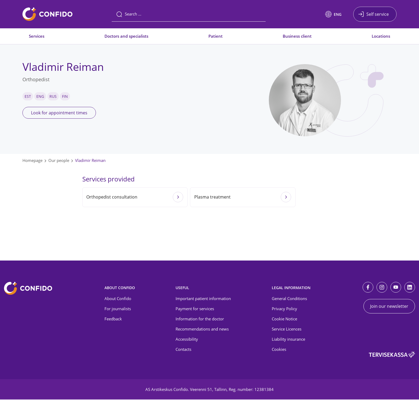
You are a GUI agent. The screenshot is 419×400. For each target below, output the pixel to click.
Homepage (32, 160)
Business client (297, 36)
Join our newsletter (389, 307)
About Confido (117, 299)
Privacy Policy (284, 309)
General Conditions (289, 299)
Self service (377, 14)
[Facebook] (368, 287)
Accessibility (187, 339)
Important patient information (203, 299)
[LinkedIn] (409, 287)
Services (36, 36)
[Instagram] (382, 287)
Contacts (183, 349)
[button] (333, 14)
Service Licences (286, 329)
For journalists (117, 309)
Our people (58, 160)
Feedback (113, 319)
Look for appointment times (59, 113)
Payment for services (195, 309)
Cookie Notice (284, 319)
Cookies (279, 349)
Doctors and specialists (126, 36)
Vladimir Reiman (90, 160)
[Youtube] (395, 287)
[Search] (189, 14)
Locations (381, 36)
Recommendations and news (202, 329)
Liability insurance (288, 339)
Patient (215, 36)
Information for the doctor (200, 319)
